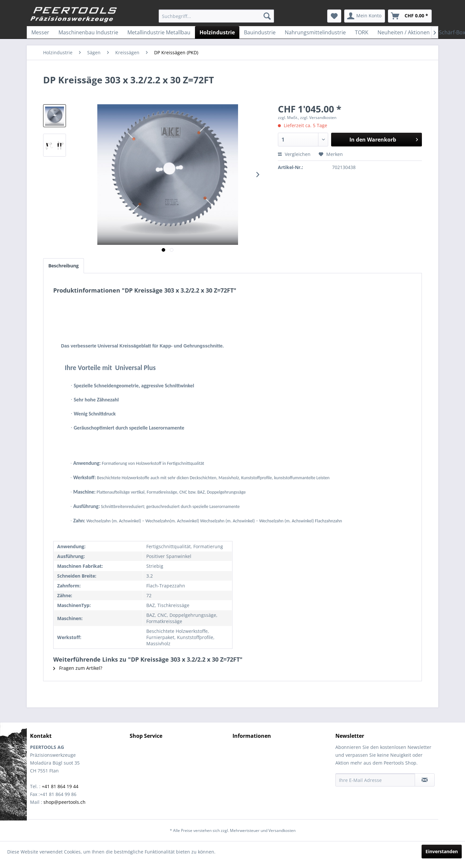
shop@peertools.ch (64, 802)
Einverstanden (441, 851)
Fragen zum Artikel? (77, 668)
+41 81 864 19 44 (60, 786)
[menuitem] (216, 16)
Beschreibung (63, 265)
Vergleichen (294, 154)
